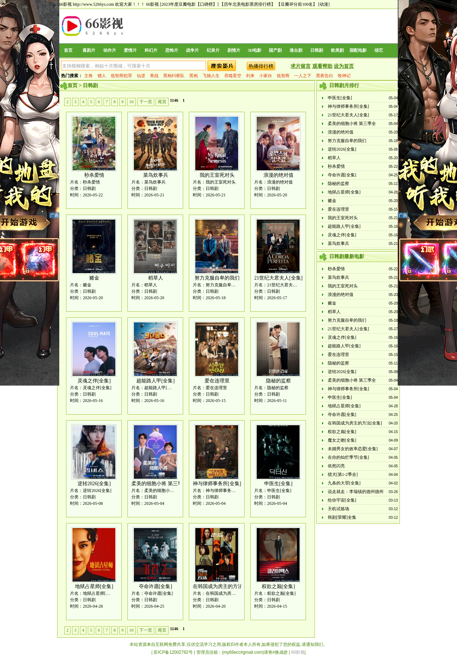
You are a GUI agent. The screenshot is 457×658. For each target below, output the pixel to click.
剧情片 (233, 50)
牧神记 (344, 75)
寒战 (154, 75)
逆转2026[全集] (94, 483)
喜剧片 (88, 50)
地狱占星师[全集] (94, 586)
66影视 (152, 4)
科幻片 (151, 50)
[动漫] (324, 4)
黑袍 (193, 75)
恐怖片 (171, 50)
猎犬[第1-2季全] (343, 474)
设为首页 (344, 66)
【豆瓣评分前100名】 (296, 4)
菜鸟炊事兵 (155, 175)
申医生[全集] (278, 483)
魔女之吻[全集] (342, 440)
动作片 (109, 50)
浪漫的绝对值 (278, 175)
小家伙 (265, 75)
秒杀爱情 (94, 175)
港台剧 (296, 50)
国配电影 (358, 50)
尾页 (162, 101)
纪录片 (213, 50)
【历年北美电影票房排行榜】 (247, 4)
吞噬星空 (232, 75)
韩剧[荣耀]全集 (342, 517)
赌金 (94, 278)
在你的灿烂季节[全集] (348, 457)
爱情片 (130, 50)
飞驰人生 (211, 75)
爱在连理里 (217, 380)
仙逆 (141, 75)
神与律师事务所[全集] (217, 483)
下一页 (145, 101)
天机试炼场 (338, 508)
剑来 (250, 75)
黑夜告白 (324, 75)
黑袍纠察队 (174, 75)
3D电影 (255, 50)
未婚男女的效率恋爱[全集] (353, 448)
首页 (68, 50)
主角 (88, 75)
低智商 (283, 75)
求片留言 (301, 66)
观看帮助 (322, 66)
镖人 (101, 75)
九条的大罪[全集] (344, 483)
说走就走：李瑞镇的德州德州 (355, 491)
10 (131, 101)
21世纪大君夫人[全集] (278, 278)
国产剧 (275, 50)
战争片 (192, 50)
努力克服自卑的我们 (217, 278)
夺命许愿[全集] (155, 586)
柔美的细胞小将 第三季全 (159, 483)
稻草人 (155, 278)
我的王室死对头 (217, 175)
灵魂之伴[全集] (94, 380)
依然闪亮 (336, 465)
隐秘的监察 (278, 380)
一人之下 (302, 75)
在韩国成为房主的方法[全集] (224, 586)
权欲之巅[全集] (278, 586)
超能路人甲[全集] (155, 380)
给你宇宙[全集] (342, 500)
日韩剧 (316, 50)
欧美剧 (337, 50)
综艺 (379, 50)
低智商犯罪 (121, 75)
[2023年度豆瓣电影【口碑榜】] (189, 4)
